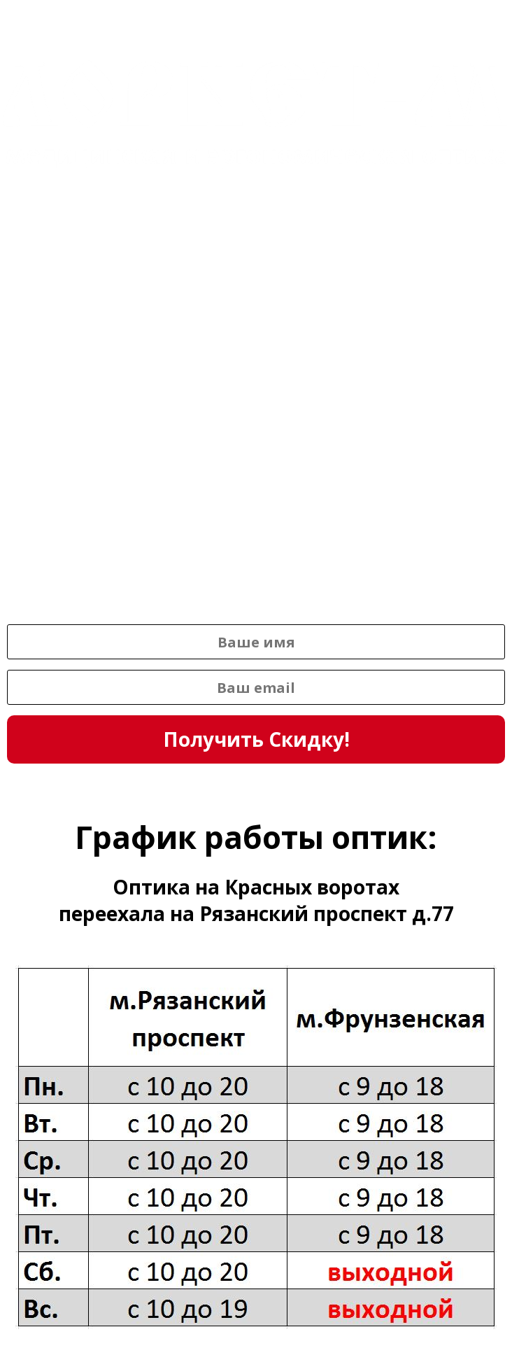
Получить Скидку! (256, 739)
